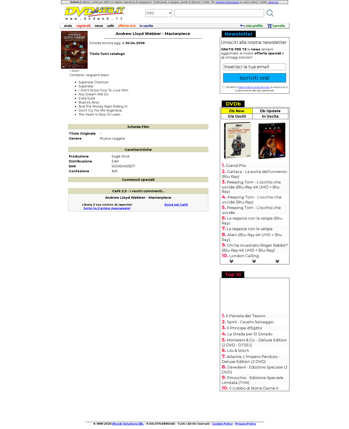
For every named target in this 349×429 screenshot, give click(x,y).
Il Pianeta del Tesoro (245, 316)
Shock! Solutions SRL (128, 423)
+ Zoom (74, 69)
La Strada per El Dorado (250, 334)
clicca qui (273, 2)
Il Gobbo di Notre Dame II (253, 388)
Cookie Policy (222, 423)
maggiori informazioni (227, 2)
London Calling (244, 256)
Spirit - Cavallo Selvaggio (250, 322)
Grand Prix (236, 165)
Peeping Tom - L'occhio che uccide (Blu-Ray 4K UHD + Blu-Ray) (251, 187)
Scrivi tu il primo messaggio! (107, 208)
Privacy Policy (245, 423)
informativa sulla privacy (254, 87)
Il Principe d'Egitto (244, 328)
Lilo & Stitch (238, 350)
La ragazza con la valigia (250, 228)
